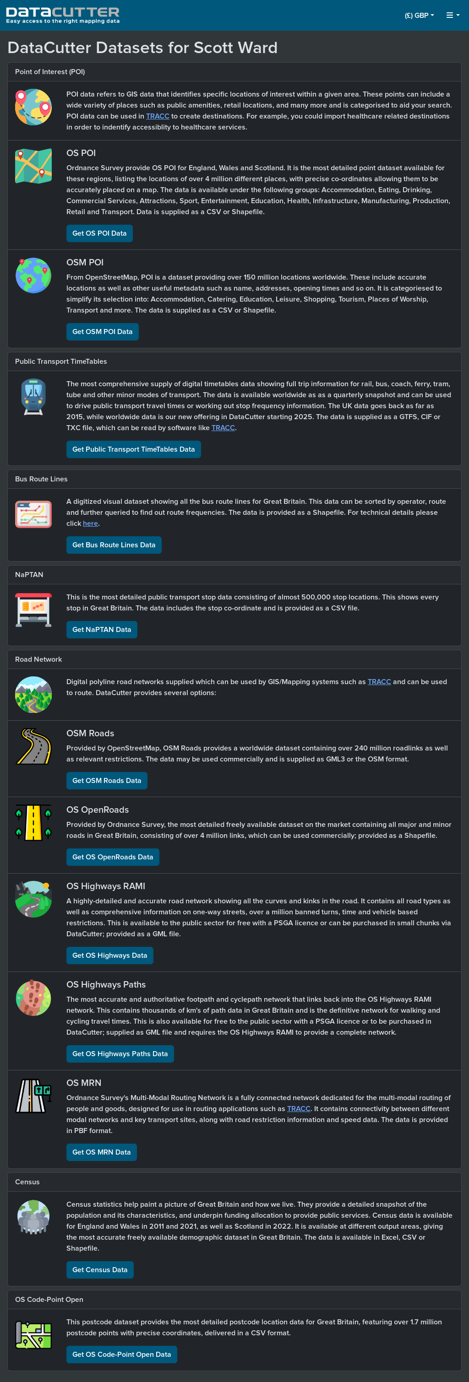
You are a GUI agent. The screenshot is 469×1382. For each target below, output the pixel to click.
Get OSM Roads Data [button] (107, 780)
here (90, 523)
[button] (419, 15)
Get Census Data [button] (100, 1270)
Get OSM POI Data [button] (102, 331)
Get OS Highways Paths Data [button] (120, 1054)
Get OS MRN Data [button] (101, 1152)
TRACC (157, 116)
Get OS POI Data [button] (99, 233)
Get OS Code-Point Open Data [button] (121, 1354)
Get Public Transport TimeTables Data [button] (133, 449)
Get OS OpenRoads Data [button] (112, 857)
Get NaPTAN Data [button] (101, 629)
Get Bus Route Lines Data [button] (114, 545)
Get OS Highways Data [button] (109, 955)
